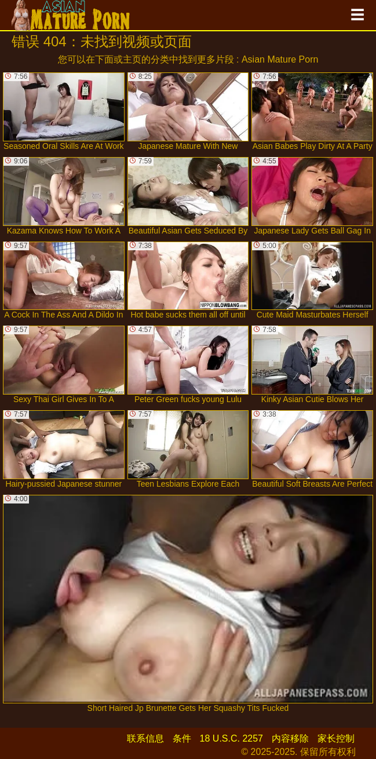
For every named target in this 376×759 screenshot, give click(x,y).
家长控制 (336, 738)
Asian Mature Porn (280, 59)
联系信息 (145, 738)
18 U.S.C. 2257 (231, 738)
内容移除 (290, 738)
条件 (182, 738)
